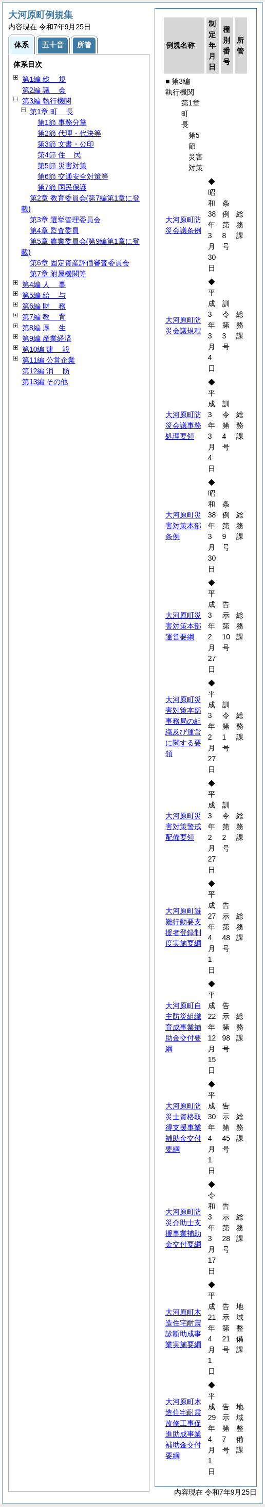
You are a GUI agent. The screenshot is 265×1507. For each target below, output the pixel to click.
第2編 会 (44, 90)
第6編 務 (44, 306)
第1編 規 (44, 79)
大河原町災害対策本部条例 (183, 526)
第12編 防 (46, 371)
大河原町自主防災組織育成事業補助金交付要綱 (183, 1027)
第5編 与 (44, 295)
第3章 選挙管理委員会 (65, 220)
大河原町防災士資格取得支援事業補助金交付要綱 (183, 1127)
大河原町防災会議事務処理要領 (183, 425)
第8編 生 (44, 328)
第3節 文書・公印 (65, 144)
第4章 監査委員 (54, 230)
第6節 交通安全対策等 (72, 176)
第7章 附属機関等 (58, 274)
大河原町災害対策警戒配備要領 (183, 826)
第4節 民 (59, 155)
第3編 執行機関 (46, 101)
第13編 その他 (45, 382)
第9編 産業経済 (46, 338)
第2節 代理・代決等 (69, 133)
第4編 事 (44, 284)
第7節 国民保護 (62, 187)
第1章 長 (51, 111)
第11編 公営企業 (48, 360)
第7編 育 (44, 317)
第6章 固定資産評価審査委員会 (79, 263)
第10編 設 (46, 349)
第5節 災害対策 (62, 166)
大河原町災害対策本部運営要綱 (183, 626)
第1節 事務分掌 (62, 122)
